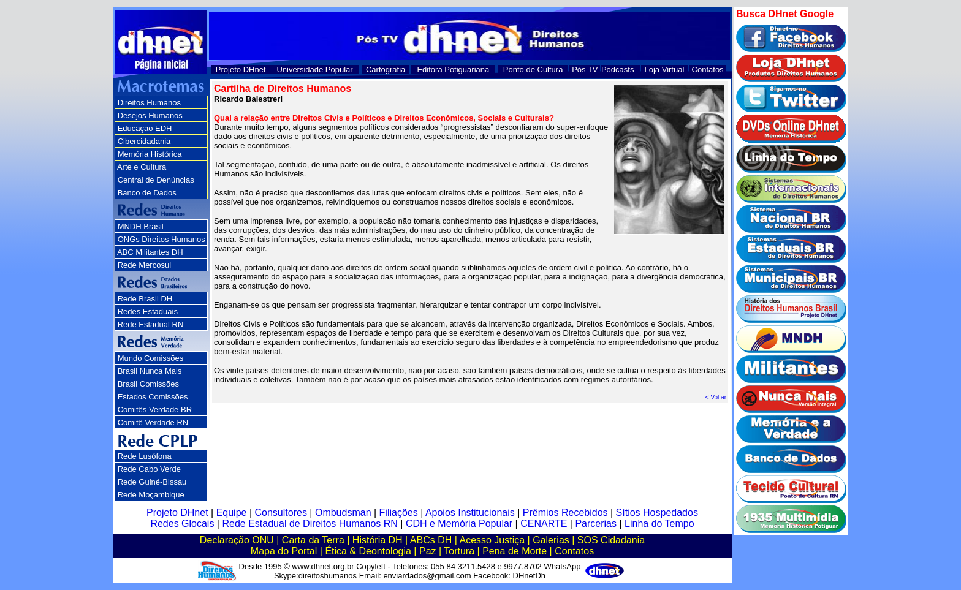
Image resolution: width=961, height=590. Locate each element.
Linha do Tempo (659, 523)
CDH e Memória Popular (459, 523)
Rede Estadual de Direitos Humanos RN (309, 523)
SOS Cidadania (611, 540)
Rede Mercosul (144, 265)
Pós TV (585, 69)
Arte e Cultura (141, 167)
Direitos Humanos (149, 102)
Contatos (708, 69)
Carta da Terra (313, 540)
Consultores (281, 512)
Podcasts (617, 69)
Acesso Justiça (492, 540)
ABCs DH (431, 540)
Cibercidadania (144, 141)
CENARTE (543, 523)
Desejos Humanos (150, 115)
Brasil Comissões (148, 383)
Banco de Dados (147, 192)
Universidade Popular (314, 69)
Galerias (551, 540)
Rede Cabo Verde (149, 469)
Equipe (231, 512)
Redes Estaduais (148, 311)
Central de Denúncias (156, 179)
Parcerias (596, 523)
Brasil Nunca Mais (150, 371)
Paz (427, 551)
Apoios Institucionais (470, 512)
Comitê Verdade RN (153, 422)
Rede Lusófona (145, 456)
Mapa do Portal (284, 551)
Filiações (398, 512)
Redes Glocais (182, 523)
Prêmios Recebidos (565, 512)
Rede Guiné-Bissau (152, 481)
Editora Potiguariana (453, 69)
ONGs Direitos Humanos (161, 239)
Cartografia (385, 69)
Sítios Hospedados (657, 512)
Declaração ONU (237, 540)
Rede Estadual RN (151, 324)
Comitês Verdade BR (155, 409)
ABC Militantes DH (150, 252)
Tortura (459, 551)
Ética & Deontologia (368, 551)
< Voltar (715, 397)
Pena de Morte (514, 551)
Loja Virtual (665, 69)
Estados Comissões (153, 396)
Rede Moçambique (151, 494)
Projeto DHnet (241, 69)
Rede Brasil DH (145, 298)
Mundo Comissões (151, 358)
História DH (377, 540)
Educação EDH (145, 128)
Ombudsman (343, 512)
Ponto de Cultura (533, 69)
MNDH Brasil (141, 226)
